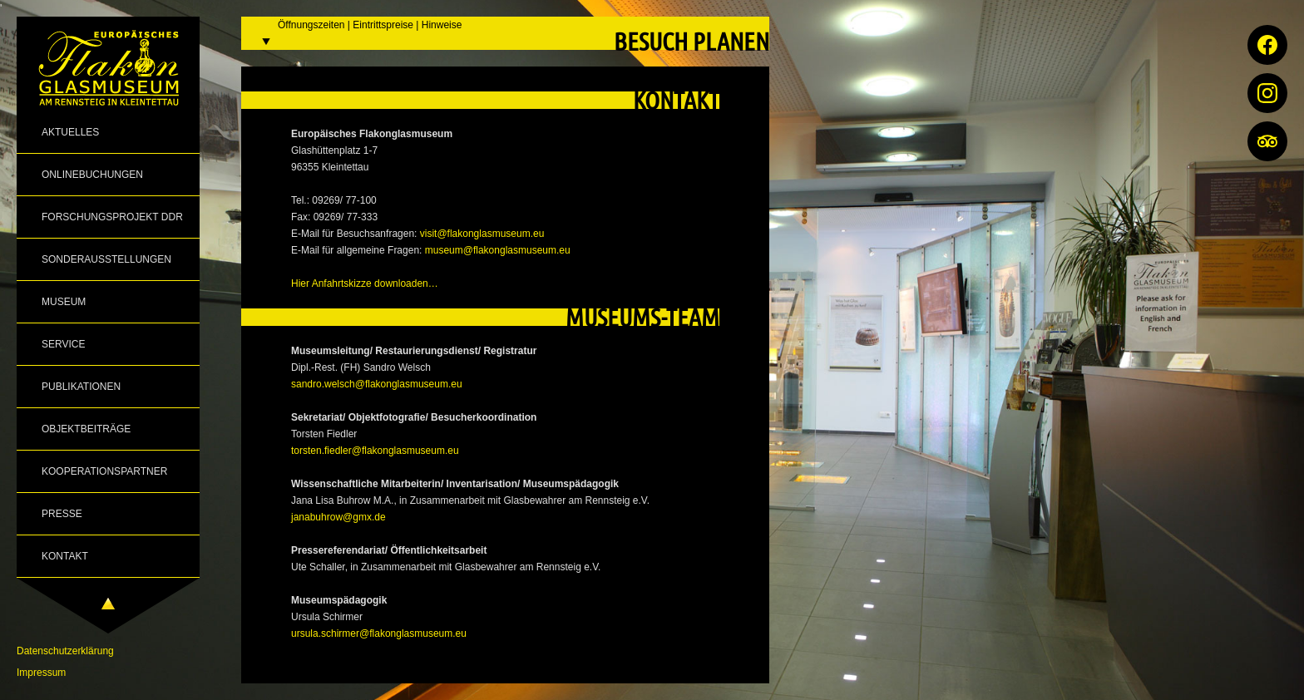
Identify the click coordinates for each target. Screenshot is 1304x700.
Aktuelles (70, 132)
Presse (62, 514)
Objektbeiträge (86, 429)
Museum (64, 302)
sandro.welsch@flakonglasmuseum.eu (376, 384)
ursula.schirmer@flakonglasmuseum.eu (379, 633)
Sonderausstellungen (106, 259)
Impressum (41, 672)
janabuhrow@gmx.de (338, 517)
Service (63, 344)
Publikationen (81, 386)
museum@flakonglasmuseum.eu (497, 250)
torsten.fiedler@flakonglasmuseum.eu (375, 450)
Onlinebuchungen (92, 174)
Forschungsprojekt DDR (112, 217)
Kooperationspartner (104, 471)
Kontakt (65, 556)
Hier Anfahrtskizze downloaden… (364, 283)
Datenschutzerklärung (65, 651)
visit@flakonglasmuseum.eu (482, 233)
